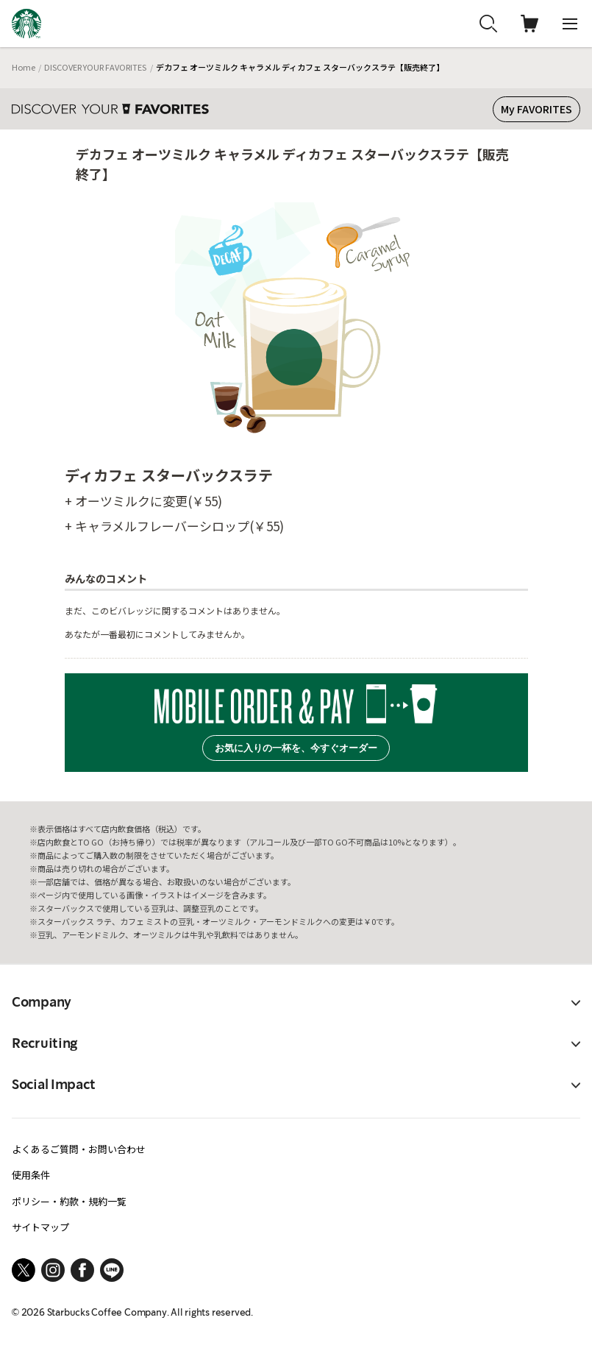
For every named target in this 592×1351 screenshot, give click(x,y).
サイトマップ (40, 1227)
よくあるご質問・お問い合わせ (79, 1149)
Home (23, 67)
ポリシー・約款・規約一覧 (69, 1201)
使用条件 (31, 1175)
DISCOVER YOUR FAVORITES (95, 67)
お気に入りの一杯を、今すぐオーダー (296, 747)
